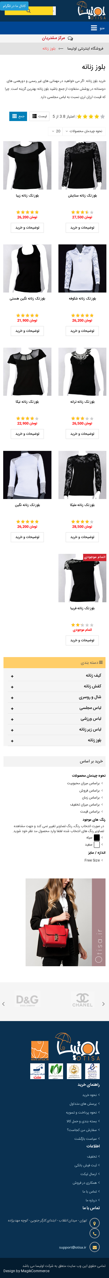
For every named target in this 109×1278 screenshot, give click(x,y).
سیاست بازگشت (85, 1139)
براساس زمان (91, 797)
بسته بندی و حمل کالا (82, 1121)
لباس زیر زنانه (90, 729)
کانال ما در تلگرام (14, 6)
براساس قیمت (90, 811)
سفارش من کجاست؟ (82, 1130)
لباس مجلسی (90, 708)
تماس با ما (90, 1192)
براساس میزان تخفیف (85, 804)
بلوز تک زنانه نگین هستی (27, 299)
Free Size (92, 860)
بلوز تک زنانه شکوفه (82, 299)
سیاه (93, 837)
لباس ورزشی (91, 718)
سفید (92, 844)
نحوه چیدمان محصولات (86, 131)
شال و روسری (90, 697)
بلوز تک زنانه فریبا (82, 608)
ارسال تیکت (89, 1174)
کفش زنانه (92, 686)
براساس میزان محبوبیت (83, 783)
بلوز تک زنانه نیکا (27, 402)
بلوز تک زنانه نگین (27, 505)
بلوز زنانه (94, 740)
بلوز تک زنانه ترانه (82, 402)
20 (56, 131)
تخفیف (92, 1157)
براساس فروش (89, 790)
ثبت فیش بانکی (85, 1165)
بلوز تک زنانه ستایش (82, 196)
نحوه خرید (89, 1095)
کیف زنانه (93, 675)
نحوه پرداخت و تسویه (81, 1113)
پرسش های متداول (83, 1104)
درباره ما (91, 1200)
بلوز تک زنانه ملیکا (82, 505)
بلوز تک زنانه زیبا (27, 196)
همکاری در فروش (85, 1183)
